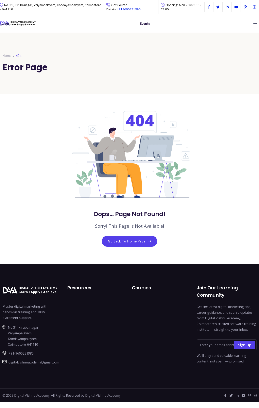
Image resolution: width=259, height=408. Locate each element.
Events (145, 23)
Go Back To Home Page (129, 244)
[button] (256, 23)
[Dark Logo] (18, 24)
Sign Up (244, 350)
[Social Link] (208, 7)
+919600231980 (129, 9)
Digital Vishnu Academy (103, 401)
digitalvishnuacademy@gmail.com (33, 368)
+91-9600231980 (21, 359)
